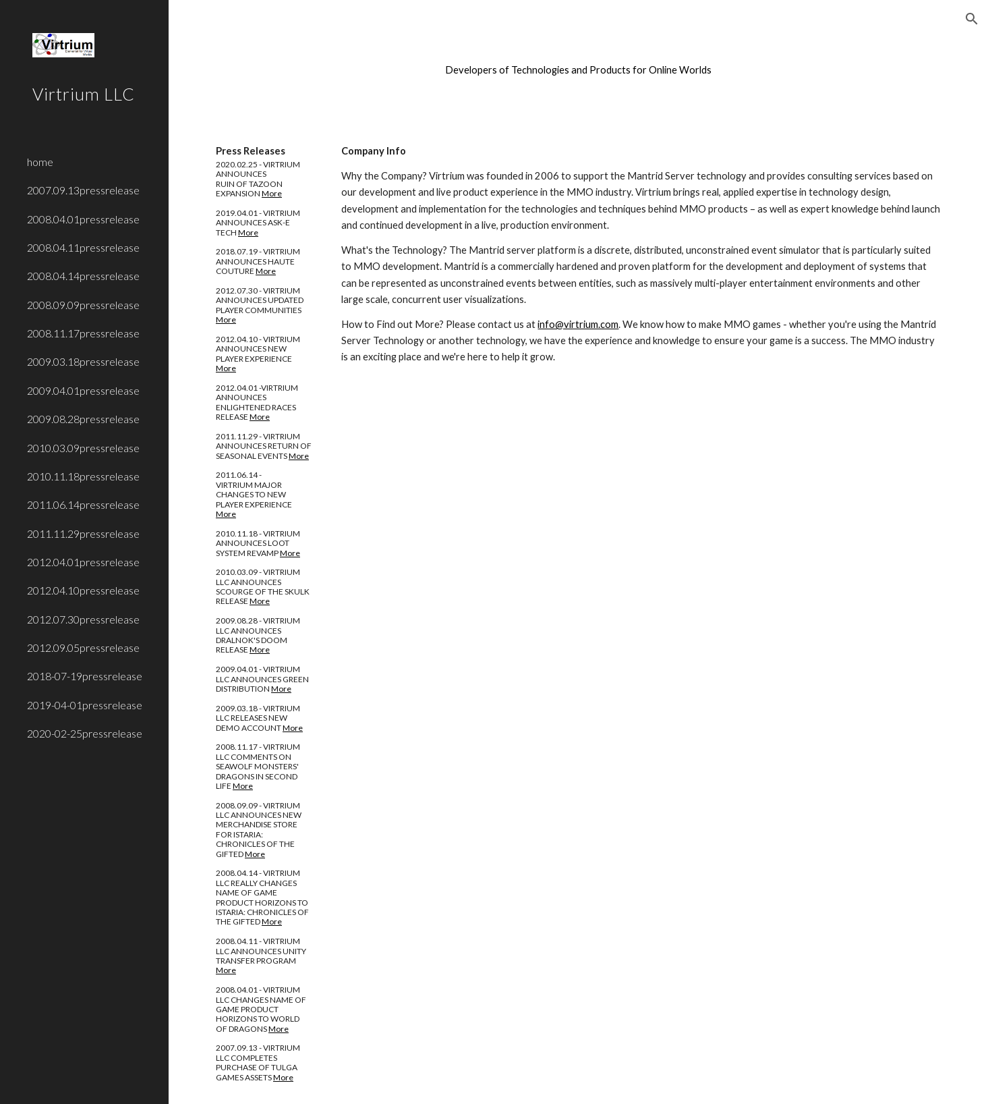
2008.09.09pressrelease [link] (83, 304)
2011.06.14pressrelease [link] (83, 504)
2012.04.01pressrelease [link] (83, 561)
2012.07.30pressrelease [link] (83, 619)
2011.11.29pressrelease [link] (83, 533)
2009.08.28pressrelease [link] (83, 418)
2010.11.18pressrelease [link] (83, 476)
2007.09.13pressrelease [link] (83, 190)
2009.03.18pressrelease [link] (83, 361)
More (272, 193)
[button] (972, 19)
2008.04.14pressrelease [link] (83, 275)
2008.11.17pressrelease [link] (83, 333)
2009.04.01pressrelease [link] (83, 390)
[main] (578, 70)
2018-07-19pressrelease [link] (84, 675)
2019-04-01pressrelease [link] (84, 704)
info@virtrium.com (577, 324)
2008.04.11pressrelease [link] (83, 247)
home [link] (40, 161)
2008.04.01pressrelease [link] (83, 219)
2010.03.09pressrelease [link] (83, 447)
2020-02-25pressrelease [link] (84, 733)
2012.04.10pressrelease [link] (83, 590)
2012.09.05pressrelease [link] (83, 647)
